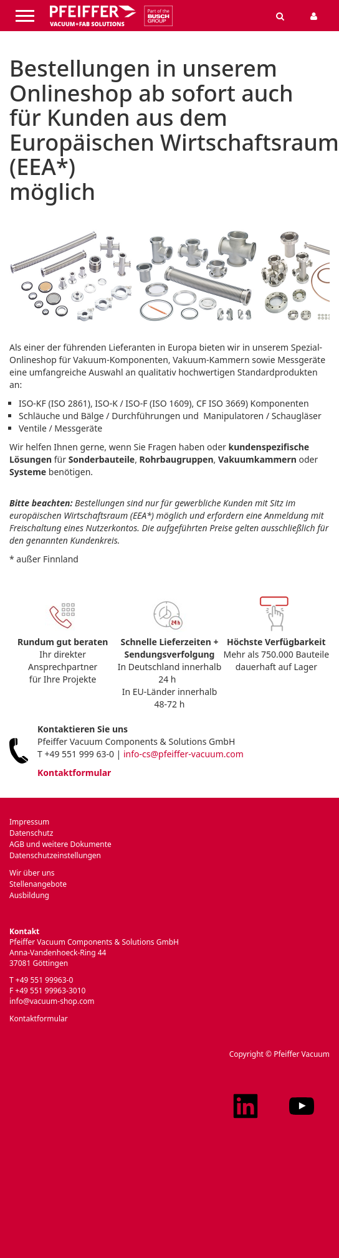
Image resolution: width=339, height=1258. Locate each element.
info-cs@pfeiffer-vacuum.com (183, 754)
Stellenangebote (38, 884)
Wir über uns (32, 873)
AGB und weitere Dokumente (60, 844)
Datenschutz (31, 833)
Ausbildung (29, 895)
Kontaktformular (74, 772)
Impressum (29, 821)
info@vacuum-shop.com (51, 1001)
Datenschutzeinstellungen (55, 855)
